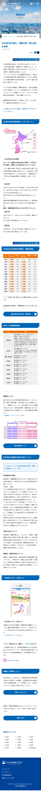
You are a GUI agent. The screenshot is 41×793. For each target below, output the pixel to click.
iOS (27, 645)
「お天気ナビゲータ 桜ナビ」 (14, 636)
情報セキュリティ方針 (8, 780)
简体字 (29, 59)
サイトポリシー (6, 774)
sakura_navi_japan (11, 661)
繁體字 (36, 59)
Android (33, 645)
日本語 (14, 59)
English (21, 59)
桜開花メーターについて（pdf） (15, 416)
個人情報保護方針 (7, 777)
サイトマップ (6, 771)
